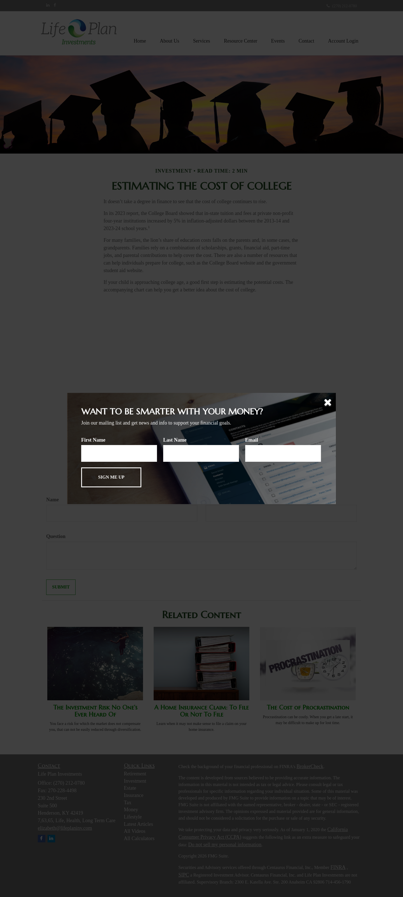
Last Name (175, 440)
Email (251, 440)
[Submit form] (111, 477)
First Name (93, 440)
